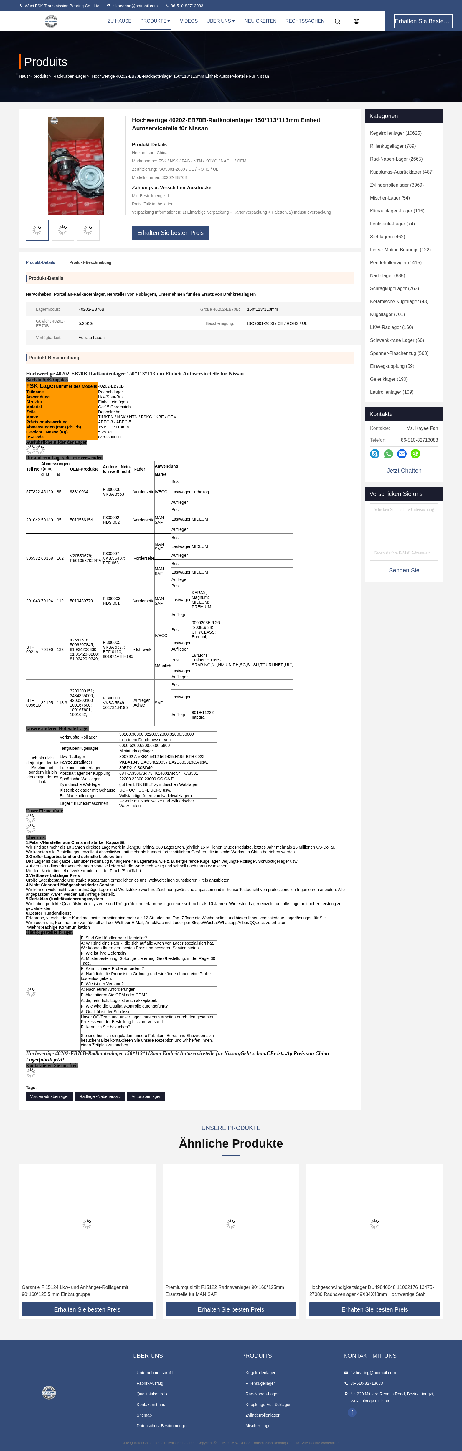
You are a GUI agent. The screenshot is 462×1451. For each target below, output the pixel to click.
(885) (387, 275)
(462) (387, 236)
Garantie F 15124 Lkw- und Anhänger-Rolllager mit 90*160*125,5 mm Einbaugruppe (75, 1291)
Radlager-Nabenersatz (100, 1096)
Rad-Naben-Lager (69, 76)
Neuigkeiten (260, 21)
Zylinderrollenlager (263, 1415)
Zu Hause (119, 21)
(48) (399, 301)
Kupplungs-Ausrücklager (268, 1404)
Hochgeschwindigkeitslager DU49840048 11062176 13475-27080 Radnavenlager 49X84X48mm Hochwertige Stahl (371, 1291)
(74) (392, 223)
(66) (397, 340)
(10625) (396, 133)
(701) (387, 314)
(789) (393, 146)
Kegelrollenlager (260, 1372)
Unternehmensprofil (155, 1372)
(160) (391, 327)
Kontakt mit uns (151, 1404)
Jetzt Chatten (404, 470)
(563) (399, 353)
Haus (24, 76)
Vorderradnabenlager (49, 1096)
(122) (400, 249)
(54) (390, 197)
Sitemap (144, 1415)
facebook (352, 1412)
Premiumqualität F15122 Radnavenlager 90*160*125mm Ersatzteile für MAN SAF (225, 1291)
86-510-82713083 (184, 6)
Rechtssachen (304, 21)
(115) (397, 210)
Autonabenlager (146, 1096)
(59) (392, 366)
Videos (189, 21)
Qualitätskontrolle (153, 1394)
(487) (402, 171)
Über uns (221, 21)
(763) (394, 288)
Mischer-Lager (259, 1425)
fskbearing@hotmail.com (132, 6)
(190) (389, 379)
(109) (392, 392)
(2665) (396, 159)
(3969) (397, 184)
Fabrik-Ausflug (150, 1383)
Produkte (155, 21)
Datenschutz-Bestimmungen (163, 1425)
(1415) (396, 262)
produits (41, 76)
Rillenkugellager (260, 1383)
